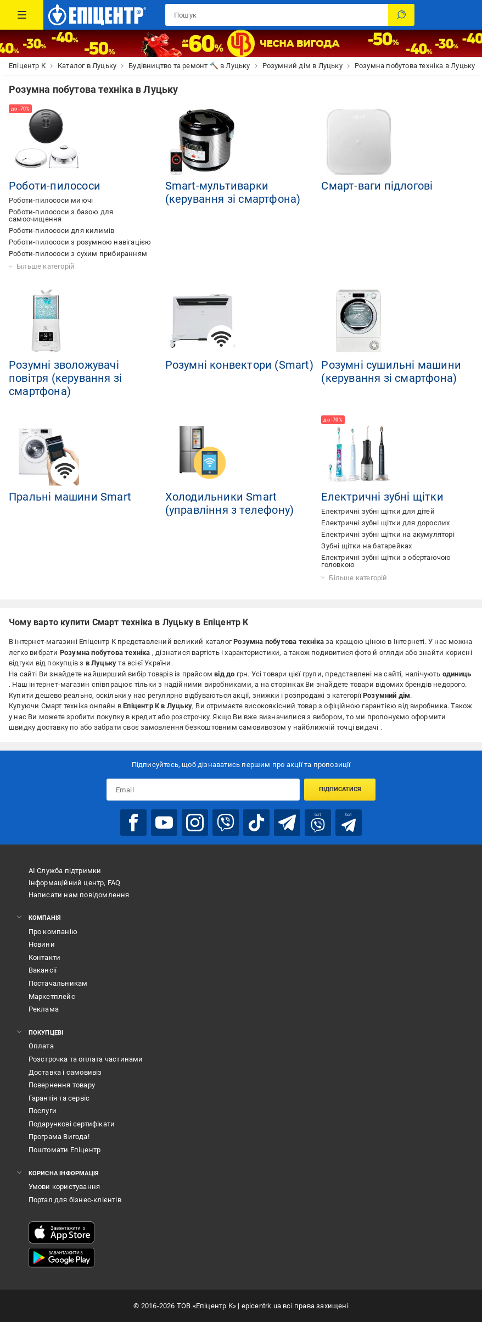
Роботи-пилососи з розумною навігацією (80, 242)
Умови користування (64, 1186)
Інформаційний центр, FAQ (75, 883)
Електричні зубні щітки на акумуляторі (387, 534)
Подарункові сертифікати (72, 1124)
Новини (42, 944)
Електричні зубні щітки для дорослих (385, 523)
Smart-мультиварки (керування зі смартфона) (233, 192)
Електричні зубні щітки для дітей (377, 511)
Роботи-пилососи (54, 185)
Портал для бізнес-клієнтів (75, 1200)
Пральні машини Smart (70, 496)
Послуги (43, 1111)
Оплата (41, 1046)
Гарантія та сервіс (59, 1098)
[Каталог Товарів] (21, 15)
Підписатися (340, 789)
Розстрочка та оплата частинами (86, 1059)
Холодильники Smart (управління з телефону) (229, 503)
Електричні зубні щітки (382, 496)
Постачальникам (58, 983)
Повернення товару (62, 1085)
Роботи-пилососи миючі (51, 200)
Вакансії (43, 970)
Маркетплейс (52, 996)
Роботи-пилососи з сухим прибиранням (78, 253)
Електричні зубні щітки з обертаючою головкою (386, 561)
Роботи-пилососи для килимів (61, 230)
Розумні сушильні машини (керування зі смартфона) (391, 371)
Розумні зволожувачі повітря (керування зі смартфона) (65, 378)
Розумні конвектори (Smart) (239, 364)
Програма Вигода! (59, 1136)
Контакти (45, 957)
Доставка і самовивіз (65, 1072)
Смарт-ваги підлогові (377, 185)
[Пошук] (401, 15)
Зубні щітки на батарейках (366, 546)
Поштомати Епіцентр (65, 1150)
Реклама (44, 1009)
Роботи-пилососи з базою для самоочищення (61, 215)
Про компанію (53, 931)
